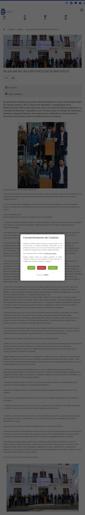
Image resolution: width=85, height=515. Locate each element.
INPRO (46, 275)
